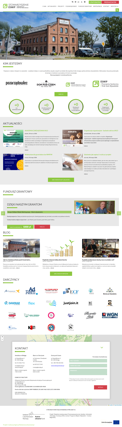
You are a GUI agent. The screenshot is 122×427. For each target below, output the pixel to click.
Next (119, 213)
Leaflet (110, 405)
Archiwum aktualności (61, 180)
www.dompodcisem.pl (57, 365)
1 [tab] (3, 56)
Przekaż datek (110, 2)
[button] (2, 337)
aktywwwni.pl (30, 425)
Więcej (61, 94)
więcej (26, 150)
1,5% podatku (95, 2)
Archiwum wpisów (61, 273)
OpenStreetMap (118, 405)
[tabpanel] (61, 36)
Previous (3, 213)
